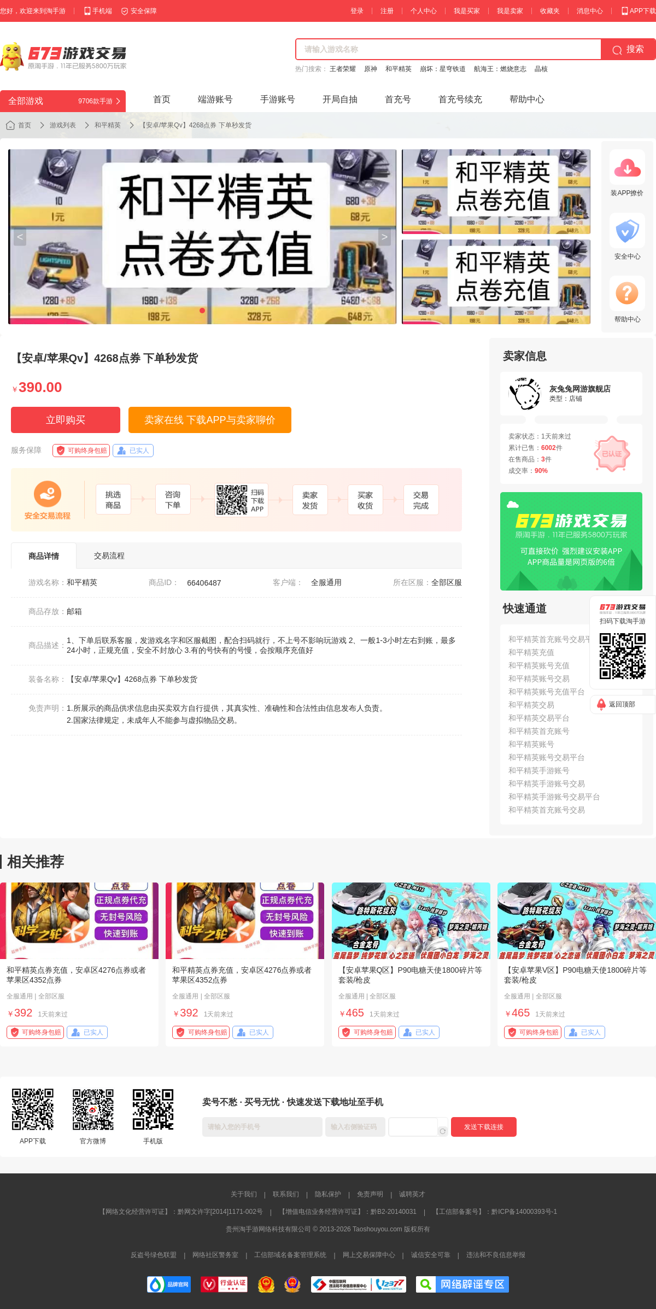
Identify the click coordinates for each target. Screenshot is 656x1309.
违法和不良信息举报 (495, 1255)
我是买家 (467, 11)
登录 (357, 11)
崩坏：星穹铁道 (443, 69)
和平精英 (398, 69)
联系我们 (286, 1194)
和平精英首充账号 (539, 731)
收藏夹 (550, 11)
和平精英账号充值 (539, 665)
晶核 (541, 69)
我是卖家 (510, 11)
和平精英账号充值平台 (546, 691)
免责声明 (370, 1194)
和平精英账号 (531, 744)
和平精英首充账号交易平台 (554, 639)
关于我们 (244, 1194)
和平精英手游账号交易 (546, 783)
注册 (387, 11)
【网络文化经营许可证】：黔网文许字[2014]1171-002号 (181, 1212)
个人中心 (424, 11)
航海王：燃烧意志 (500, 69)
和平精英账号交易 (539, 678)
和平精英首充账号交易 (546, 809)
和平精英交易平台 (539, 718)
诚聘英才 (412, 1194)
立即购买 (65, 419)
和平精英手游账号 (539, 770)
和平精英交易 (531, 704)
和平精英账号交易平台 (546, 757)
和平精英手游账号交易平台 (554, 796)
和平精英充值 (531, 652)
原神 (370, 69)
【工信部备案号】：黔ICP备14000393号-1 (494, 1212)
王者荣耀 (343, 69)
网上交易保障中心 (369, 1255)
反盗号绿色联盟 (154, 1255)
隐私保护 (328, 1194)
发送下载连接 (483, 1127)
